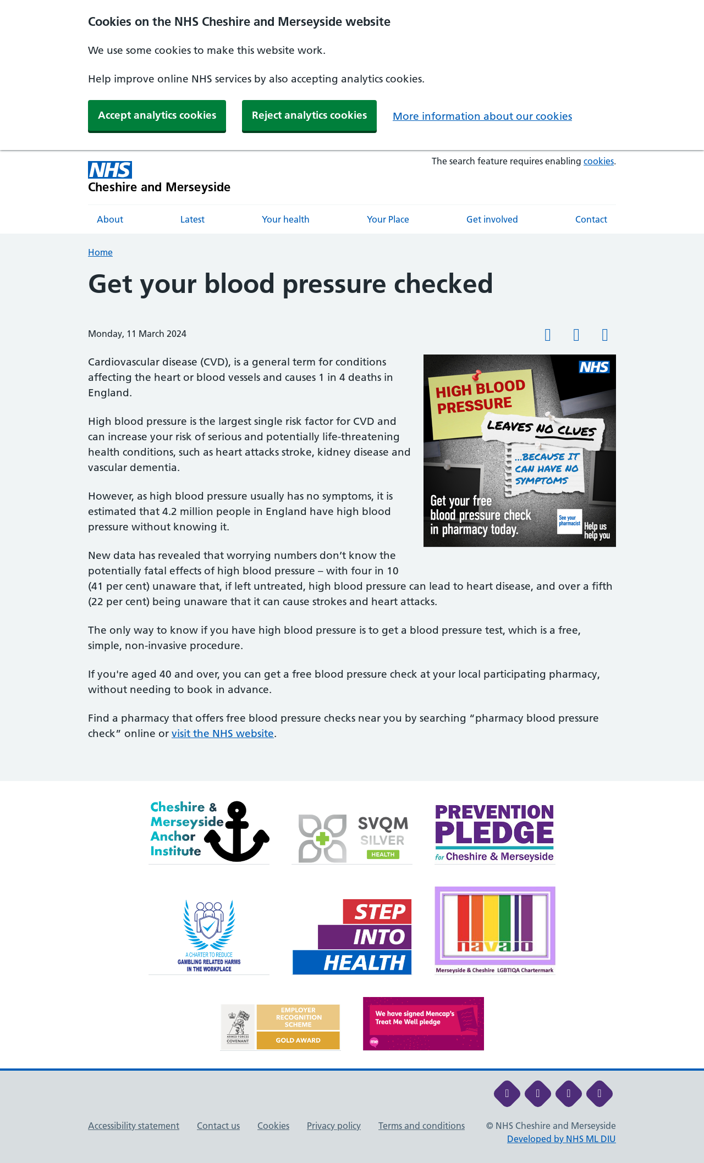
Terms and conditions (421, 1125)
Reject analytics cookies (309, 115)
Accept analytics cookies (157, 115)
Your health (286, 219)
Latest (192, 219)
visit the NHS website (223, 733)
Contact (591, 219)
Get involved (492, 219)
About (110, 219)
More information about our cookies (482, 116)
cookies (599, 161)
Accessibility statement (133, 1125)
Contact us (218, 1125)
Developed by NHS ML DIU (561, 1138)
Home (100, 252)
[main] (352, 525)
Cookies (273, 1125)
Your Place (388, 219)
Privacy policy (334, 1125)
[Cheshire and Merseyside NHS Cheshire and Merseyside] (159, 177)
